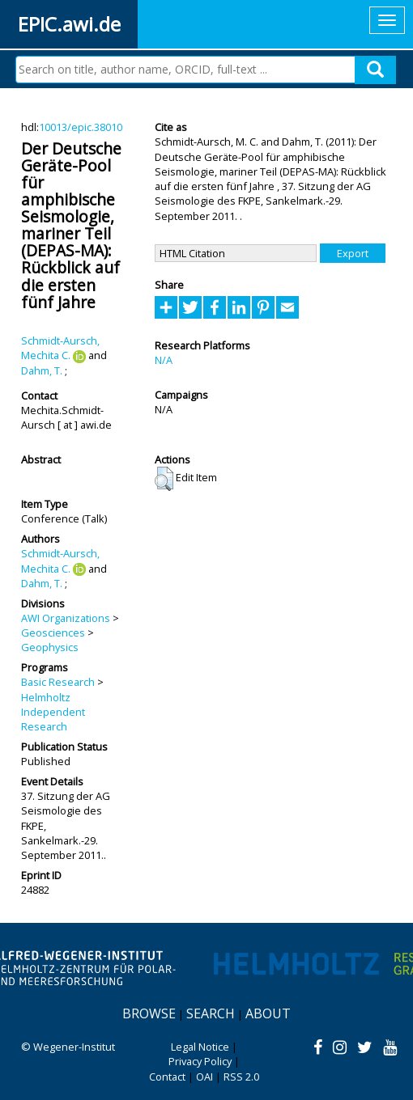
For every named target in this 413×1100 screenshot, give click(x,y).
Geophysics (50, 647)
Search (210, 1013)
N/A (163, 360)
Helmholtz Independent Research (53, 712)
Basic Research (58, 682)
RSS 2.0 (241, 1076)
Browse (149, 1013)
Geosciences (53, 632)
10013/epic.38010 (80, 127)
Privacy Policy (200, 1061)
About (268, 1013)
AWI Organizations (65, 618)
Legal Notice (200, 1046)
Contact (167, 1076)
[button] (164, 479)
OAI (204, 1076)
